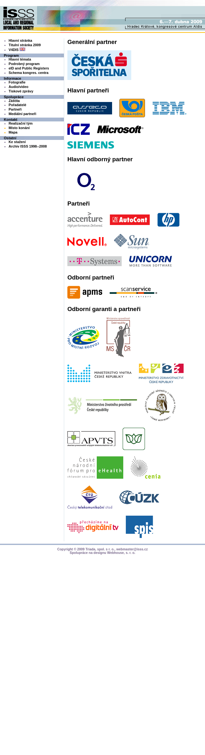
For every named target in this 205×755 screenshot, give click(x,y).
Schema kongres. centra (29, 73)
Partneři (15, 109)
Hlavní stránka (20, 40)
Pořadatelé (17, 105)
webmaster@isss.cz (132, 549)
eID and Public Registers (29, 68)
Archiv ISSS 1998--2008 (28, 146)
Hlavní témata (20, 59)
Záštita (14, 101)
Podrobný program (24, 64)
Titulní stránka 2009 (25, 45)
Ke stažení (17, 142)
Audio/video (18, 87)
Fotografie (17, 82)
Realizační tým (21, 123)
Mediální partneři (22, 114)
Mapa (13, 132)
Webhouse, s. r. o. (121, 553)
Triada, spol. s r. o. (100, 549)
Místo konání (19, 128)
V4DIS (17, 50)
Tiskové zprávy (21, 91)
